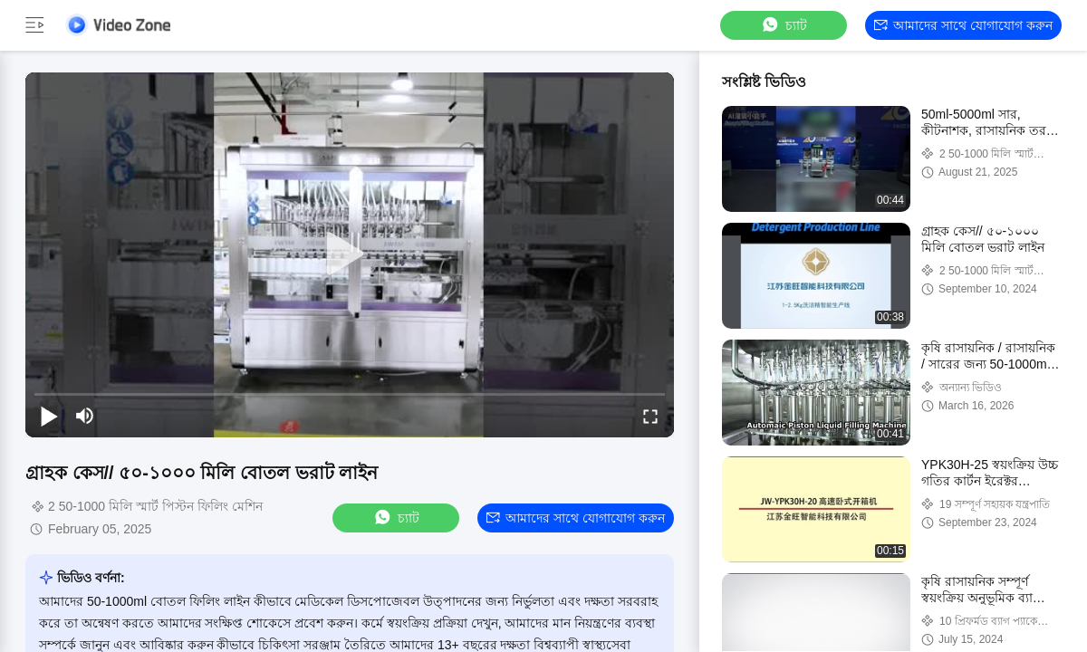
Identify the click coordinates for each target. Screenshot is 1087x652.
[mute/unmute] (85, 415)
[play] (349, 254)
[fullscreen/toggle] (650, 415)
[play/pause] (49, 415)
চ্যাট (783, 24)
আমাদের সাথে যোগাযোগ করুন (963, 25)
